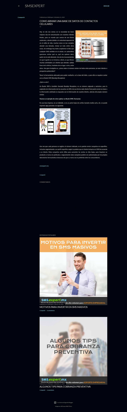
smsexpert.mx (44, 166)
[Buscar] (106, 6)
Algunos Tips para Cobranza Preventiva (65, 386)
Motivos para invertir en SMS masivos (64, 306)
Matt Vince (69, 406)
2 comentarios (51, 310)
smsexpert (35, 6)
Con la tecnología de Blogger (63, 402)
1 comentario (50, 390)
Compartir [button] (21, 17)
